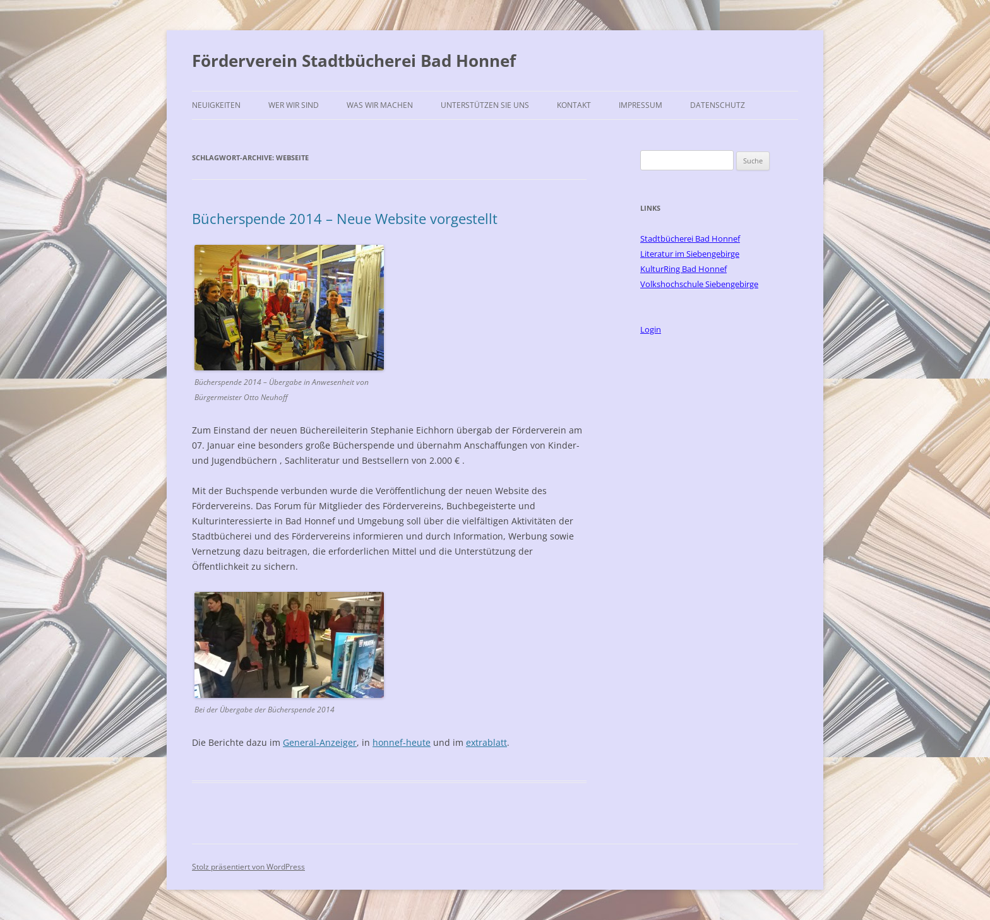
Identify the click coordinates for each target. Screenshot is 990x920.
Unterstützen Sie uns (485, 105)
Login (650, 329)
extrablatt (486, 742)
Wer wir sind (293, 105)
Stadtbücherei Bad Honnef (690, 238)
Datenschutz (717, 105)
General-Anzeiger (320, 742)
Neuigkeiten (216, 105)
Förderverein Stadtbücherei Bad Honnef (354, 60)
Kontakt (574, 105)
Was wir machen (380, 105)
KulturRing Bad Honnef (683, 268)
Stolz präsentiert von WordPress (248, 866)
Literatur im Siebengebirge (689, 253)
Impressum (640, 105)
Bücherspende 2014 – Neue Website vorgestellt (345, 218)
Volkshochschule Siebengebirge (699, 284)
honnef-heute (402, 742)
